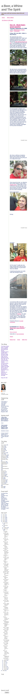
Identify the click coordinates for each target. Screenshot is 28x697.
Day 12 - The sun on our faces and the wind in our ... (6, 614)
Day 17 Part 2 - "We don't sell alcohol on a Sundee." (6, 593)
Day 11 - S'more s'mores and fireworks (6, 618)
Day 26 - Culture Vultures (5, 546)
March (5, 666)
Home (3, 17)
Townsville (3, 482)
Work (2, 487)
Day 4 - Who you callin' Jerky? (5, 643)
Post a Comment (13, 332)
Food (2, 451)
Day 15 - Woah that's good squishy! (17, 26)
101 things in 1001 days (7, 20)
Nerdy (2, 473)
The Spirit (3, 480)
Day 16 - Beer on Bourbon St (6, 601)
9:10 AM (21, 321)
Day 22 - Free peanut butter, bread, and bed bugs (6, 568)
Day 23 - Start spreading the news (6, 564)
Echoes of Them (5, 590)
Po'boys (19, 314)
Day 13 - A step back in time (6, 610)
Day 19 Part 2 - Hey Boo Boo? (6, 580)
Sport (2, 477)
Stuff (2, 478)
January (5, 669)
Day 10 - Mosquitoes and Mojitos (6, 621)
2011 (4, 518)
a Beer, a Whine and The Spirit (11, 7)
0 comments (16, 31)
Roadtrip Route (6, 571)
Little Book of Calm (5, 556)
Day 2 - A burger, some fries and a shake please (6, 652)
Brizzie (2, 449)
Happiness (3, 452)
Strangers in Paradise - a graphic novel (6, 625)
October (5, 527)
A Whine (3, 447)
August (5, 660)
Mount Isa (3, 458)
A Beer (2, 446)
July (4, 661)
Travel (11, 31)
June (5, 662)
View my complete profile (4, 394)
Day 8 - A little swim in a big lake (6, 630)
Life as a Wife (4, 455)
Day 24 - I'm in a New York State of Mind (6, 558)
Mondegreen (3, 457)
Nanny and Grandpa (3, 471)
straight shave (13, 184)
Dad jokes (3, 450)
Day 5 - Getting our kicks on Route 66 (6, 641)
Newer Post (12, 339)
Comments (12, 322)
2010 (4, 520)
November (6, 525)
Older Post (24, 339)
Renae (4, 391)
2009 (4, 521)
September (6, 528)
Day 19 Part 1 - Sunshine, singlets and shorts (6, 583)
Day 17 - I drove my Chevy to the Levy (5, 598)
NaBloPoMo (3, 462)
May (4, 664)
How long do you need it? (6, 659)
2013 (4, 516)
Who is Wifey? (10, 17)
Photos (22, 29)
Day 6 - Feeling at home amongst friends (5, 637)
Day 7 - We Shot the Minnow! (5, 633)
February (5, 667)
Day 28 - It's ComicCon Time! (5, 539)
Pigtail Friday (4, 476)
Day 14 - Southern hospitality (5, 607)
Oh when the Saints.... (5, 549)
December (6, 523)
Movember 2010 (4, 459)
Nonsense (3, 474)
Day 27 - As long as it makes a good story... (6, 543)
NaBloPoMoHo (17, 29)
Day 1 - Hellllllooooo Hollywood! (6, 656)
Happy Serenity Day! (5, 561)
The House (3, 479)
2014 (4, 514)
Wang (2, 486)
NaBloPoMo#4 (4, 464)
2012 (4, 517)
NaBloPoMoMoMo (5, 468)
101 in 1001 (3, 444)
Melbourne (3, 456)
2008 (4, 670)
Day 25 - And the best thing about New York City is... (6, 552)
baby (2, 448)
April (5, 665)
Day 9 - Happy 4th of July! (6, 628)
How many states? (5, 531)
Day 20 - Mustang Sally (5, 577)
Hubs (2, 453)
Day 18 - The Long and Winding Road (5, 587)
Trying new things (5, 484)
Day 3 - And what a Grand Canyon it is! (5, 647)
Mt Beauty (3, 461)
